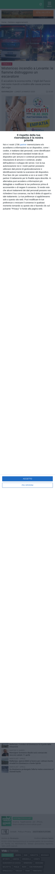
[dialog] (27, 437)
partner (23, 145)
